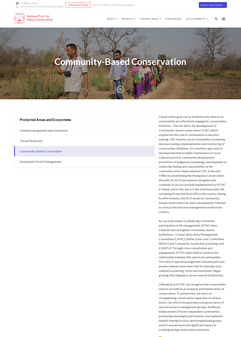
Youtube (122, 296)
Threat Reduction (31, 141)
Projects (121, 18)
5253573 (42, 6)
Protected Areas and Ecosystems (45, 120)
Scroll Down (120, 89)
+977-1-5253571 (28, 6)
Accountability (189, 18)
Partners (79, 296)
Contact (79, 307)
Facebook (123, 286)
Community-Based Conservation (41, 151)
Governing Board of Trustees (91, 291)
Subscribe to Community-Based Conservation (88, 224)
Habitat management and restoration (44, 130)
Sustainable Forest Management (40, 161)
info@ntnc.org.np (29, 3)
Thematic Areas (143, 18)
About (105, 18)
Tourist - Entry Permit (211, 5)
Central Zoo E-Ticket (78, 5)
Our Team (80, 302)
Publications (167, 18)
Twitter (121, 291)
